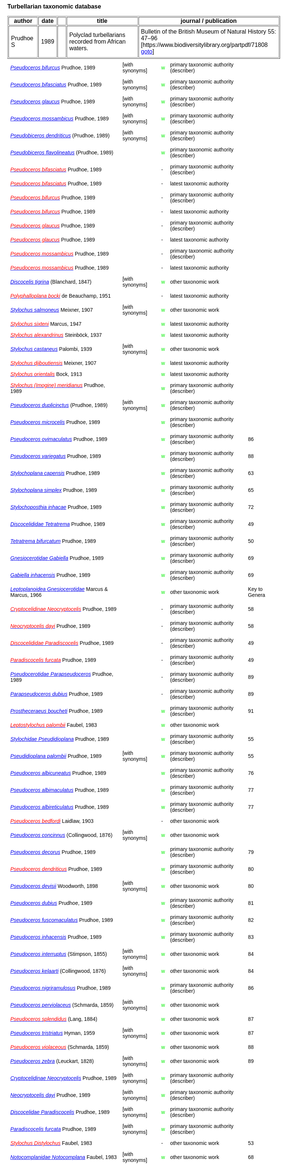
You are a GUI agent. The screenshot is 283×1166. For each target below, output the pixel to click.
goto (147, 51)
